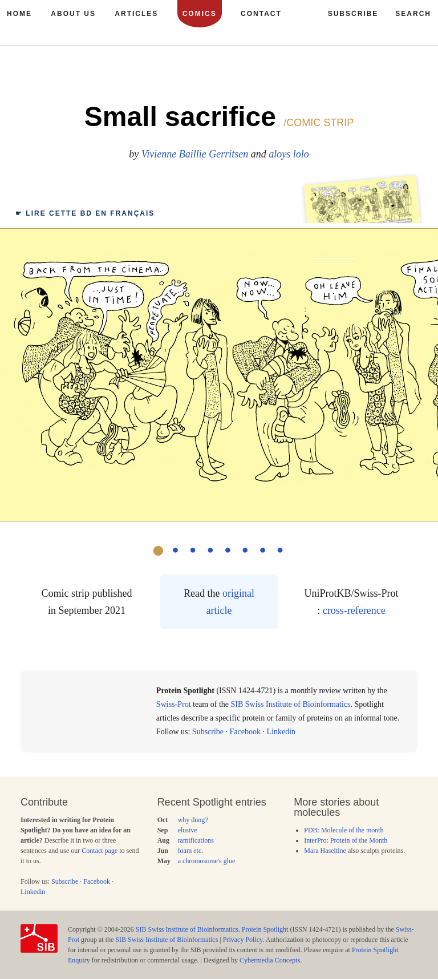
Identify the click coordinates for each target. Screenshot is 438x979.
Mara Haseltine (325, 851)
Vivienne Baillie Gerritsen (195, 154)
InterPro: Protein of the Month (345, 840)
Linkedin (281, 731)
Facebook (245, 731)
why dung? (193, 820)
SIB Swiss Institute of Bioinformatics (291, 704)
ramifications (196, 840)
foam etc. (191, 851)
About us (73, 14)
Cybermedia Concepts (270, 960)
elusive (187, 830)
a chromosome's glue (207, 861)
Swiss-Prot (173, 704)
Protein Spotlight (265, 929)
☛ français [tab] (85, 213)
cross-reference (354, 610)
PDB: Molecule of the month (343, 830)
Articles (136, 14)
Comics (199, 14)
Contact (261, 14)
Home (19, 14)
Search (413, 14)
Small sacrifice (180, 117)
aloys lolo (289, 154)
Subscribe (208, 731)
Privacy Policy (243, 940)
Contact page (99, 851)
